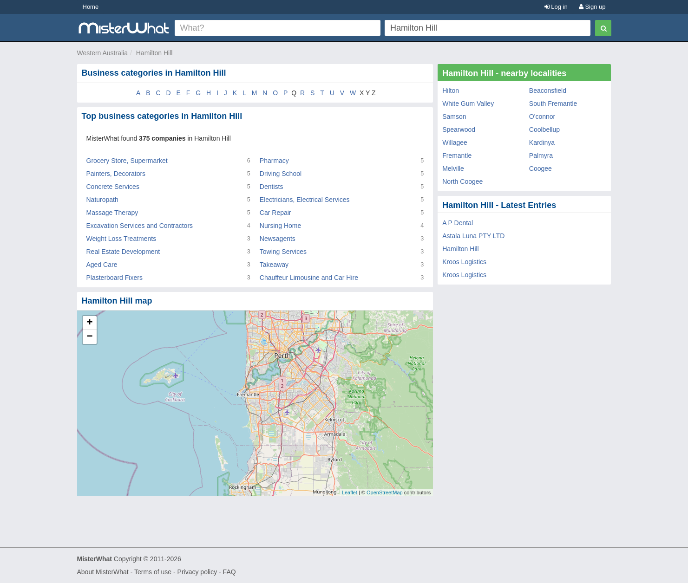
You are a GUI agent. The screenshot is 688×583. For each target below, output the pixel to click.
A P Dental (457, 223)
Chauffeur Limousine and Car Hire (309, 277)
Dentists (271, 186)
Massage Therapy (112, 212)
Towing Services (283, 251)
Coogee (540, 168)
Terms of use (152, 572)
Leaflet (349, 492)
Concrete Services (112, 186)
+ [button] (89, 323)
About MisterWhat (103, 572)
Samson (454, 116)
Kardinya (542, 142)
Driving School (280, 173)
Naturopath (102, 199)
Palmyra (541, 155)
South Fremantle (553, 103)
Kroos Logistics (464, 262)
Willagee (454, 142)
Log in (556, 6)
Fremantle (457, 155)
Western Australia (102, 53)
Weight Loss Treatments (121, 238)
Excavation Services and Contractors (139, 225)
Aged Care (102, 264)
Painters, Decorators (116, 173)
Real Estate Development (123, 251)
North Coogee (462, 181)
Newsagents (277, 238)
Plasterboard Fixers (114, 277)
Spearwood (458, 129)
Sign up (592, 6)
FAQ (229, 572)
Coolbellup (544, 129)
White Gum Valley (468, 103)
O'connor (542, 116)
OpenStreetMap (385, 492)
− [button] (89, 337)
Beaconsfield (547, 90)
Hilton (450, 90)
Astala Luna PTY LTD (473, 236)
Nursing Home (280, 225)
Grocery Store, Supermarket (127, 160)
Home (91, 6)
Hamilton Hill (154, 53)
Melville (453, 168)
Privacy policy (197, 572)
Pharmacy (274, 160)
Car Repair (275, 212)
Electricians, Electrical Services (305, 199)
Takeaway (274, 264)
